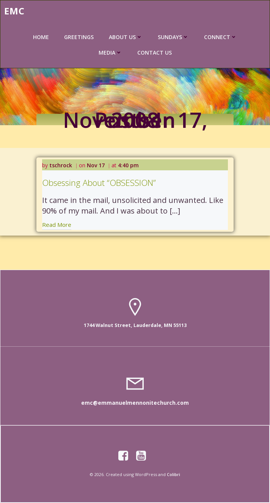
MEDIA (110, 52)
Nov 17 (96, 165)
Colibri (173, 474)
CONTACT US (154, 52)
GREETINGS (79, 37)
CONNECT (220, 37)
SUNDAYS (173, 37)
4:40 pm (128, 165)
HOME (41, 37)
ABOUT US (126, 37)
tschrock (60, 165)
